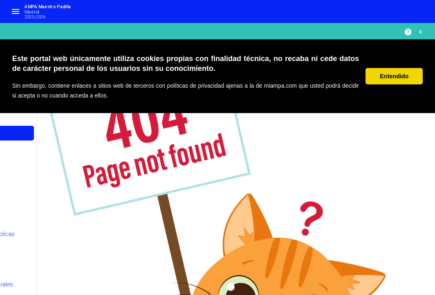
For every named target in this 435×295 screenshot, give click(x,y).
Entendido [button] (394, 76)
